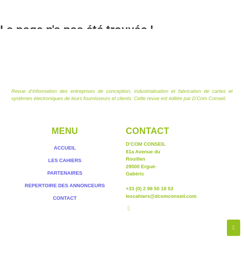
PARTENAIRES (64, 173)
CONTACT (65, 198)
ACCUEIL (65, 148)
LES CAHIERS (64, 160)
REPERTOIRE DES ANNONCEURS (65, 185)
